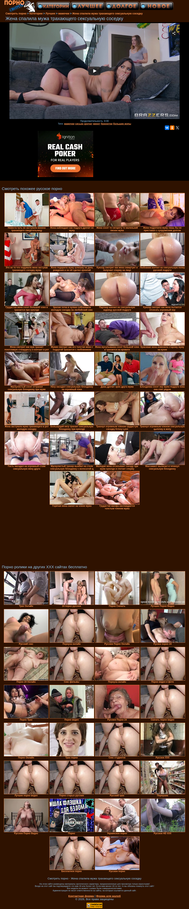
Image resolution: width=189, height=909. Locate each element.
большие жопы (122, 123)
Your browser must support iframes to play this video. (94, 71)
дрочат (88, 123)
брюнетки (106, 123)
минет (96, 123)
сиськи (79, 123)
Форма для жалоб (108, 896)
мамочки (69, 123)
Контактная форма (81, 896)
